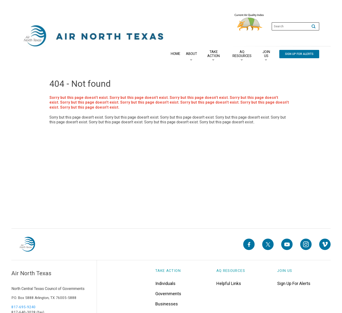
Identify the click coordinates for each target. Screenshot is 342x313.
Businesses (166, 303)
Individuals (165, 283)
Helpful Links (228, 283)
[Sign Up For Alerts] (299, 54)
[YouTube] (287, 244)
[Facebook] (249, 244)
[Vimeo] (325, 244)
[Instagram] (306, 244)
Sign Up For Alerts (293, 283)
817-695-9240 (23, 307)
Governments (168, 293)
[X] (268, 244)
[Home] (175, 54)
